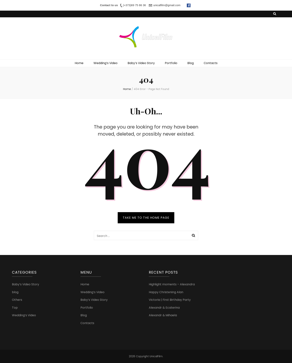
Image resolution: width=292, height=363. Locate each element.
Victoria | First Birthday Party (170, 300)
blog (15, 292)
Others (17, 300)
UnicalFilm (156, 356)
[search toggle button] (274, 14)
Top (15, 307)
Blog (190, 63)
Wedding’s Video (105, 63)
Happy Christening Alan (166, 292)
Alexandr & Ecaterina (164, 307)
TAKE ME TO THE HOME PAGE (146, 217)
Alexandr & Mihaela (163, 315)
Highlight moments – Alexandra (172, 284)
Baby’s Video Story (141, 63)
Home (79, 63)
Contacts (211, 63)
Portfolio (171, 63)
